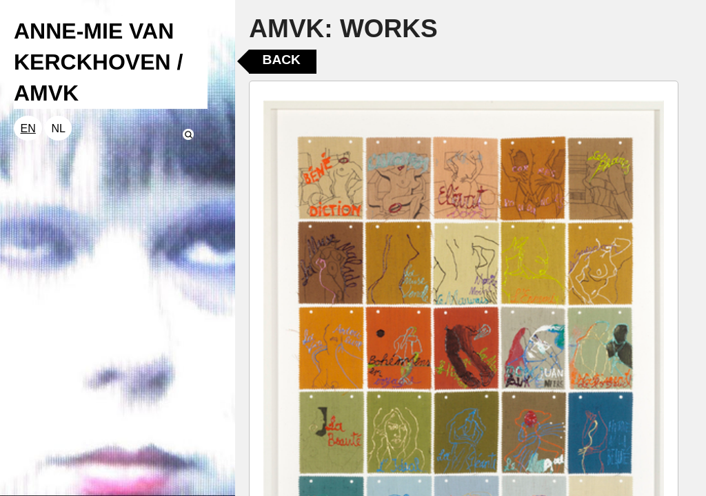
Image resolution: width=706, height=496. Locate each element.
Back (282, 59)
